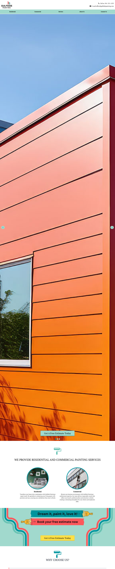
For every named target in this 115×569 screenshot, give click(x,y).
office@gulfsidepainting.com (105, 6)
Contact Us (104, 12)
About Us (81, 12)
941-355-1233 (109, 3)
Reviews (61, 12)
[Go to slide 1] (55, 439)
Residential (12, 12)
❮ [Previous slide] (2, 227)
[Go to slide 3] (59, 439)
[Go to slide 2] (57, 439)
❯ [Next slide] (112, 227)
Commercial (37, 12)
